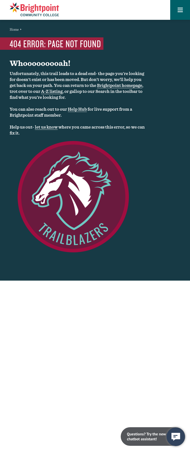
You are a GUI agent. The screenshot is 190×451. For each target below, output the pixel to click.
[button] (180, 10)
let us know (46, 127)
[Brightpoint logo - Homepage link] (34, 9)
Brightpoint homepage (119, 85)
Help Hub (77, 109)
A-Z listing (52, 91)
